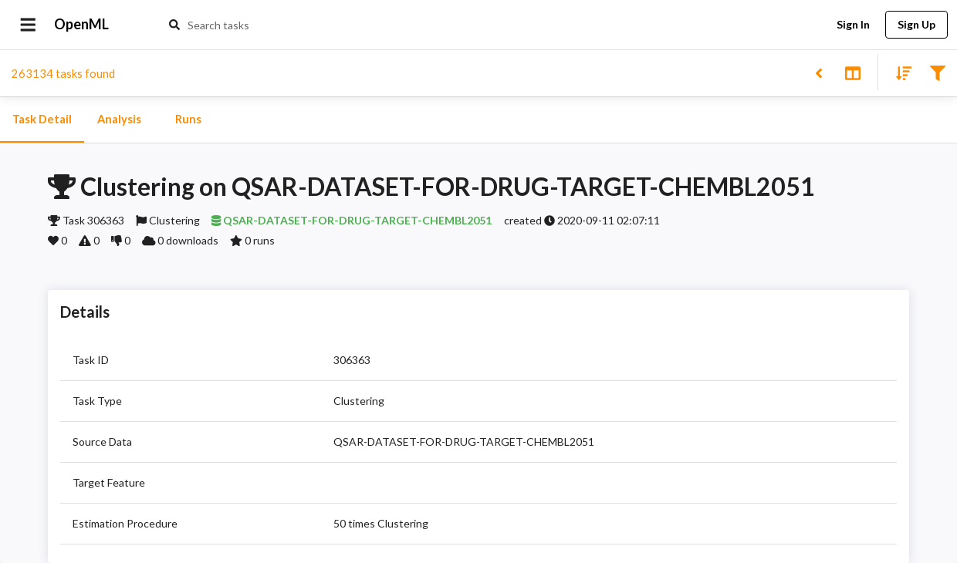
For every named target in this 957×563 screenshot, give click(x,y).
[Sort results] (899, 72)
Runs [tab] (188, 119)
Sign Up (916, 25)
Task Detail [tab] (42, 119)
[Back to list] (818, 72)
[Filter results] (937, 72)
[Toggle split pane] (852, 72)
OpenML (82, 25)
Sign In (853, 25)
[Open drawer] (28, 24)
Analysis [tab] (119, 119)
